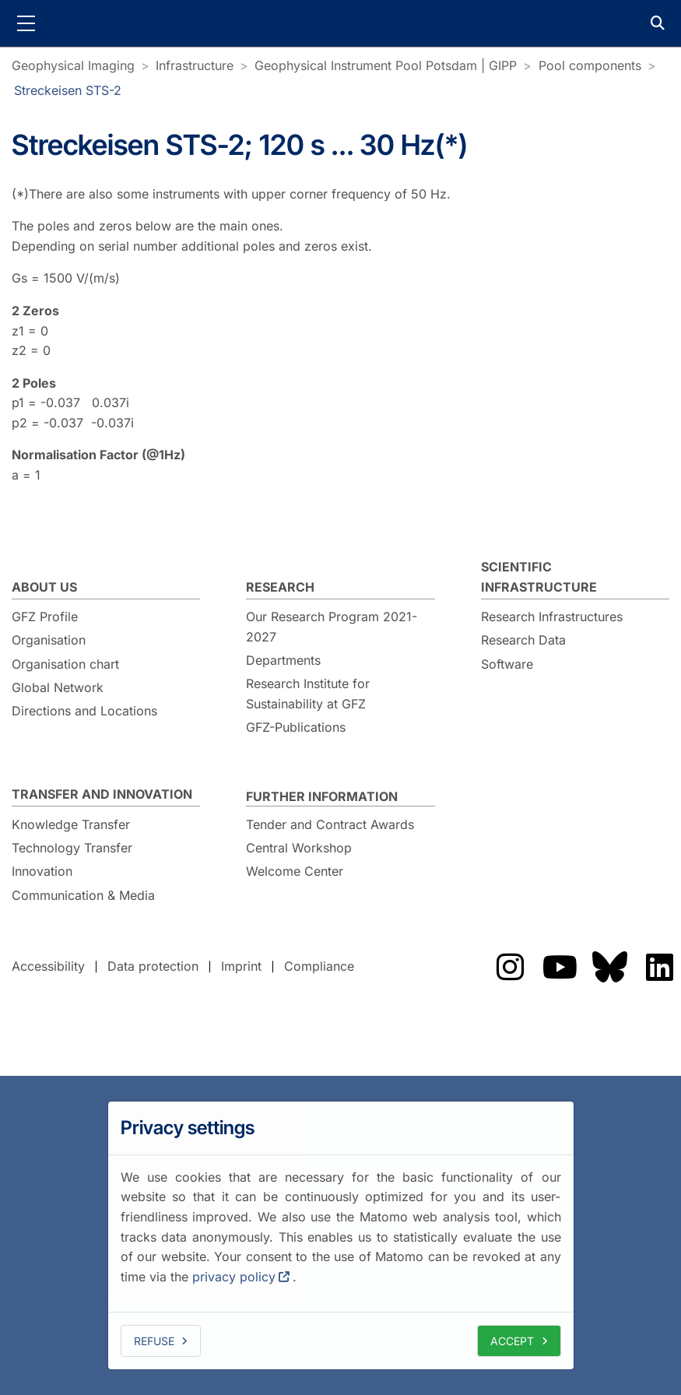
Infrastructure (194, 65)
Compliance (319, 966)
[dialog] (340, 1235)
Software (507, 664)
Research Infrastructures (552, 616)
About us (44, 587)
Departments (283, 660)
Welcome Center (294, 871)
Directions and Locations (84, 711)
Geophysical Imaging (73, 65)
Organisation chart (65, 664)
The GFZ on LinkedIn (659, 967)
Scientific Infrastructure (539, 577)
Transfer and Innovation (102, 794)
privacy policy (234, 1276)
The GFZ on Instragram (510, 967)
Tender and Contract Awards (330, 824)
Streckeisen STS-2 (67, 90)
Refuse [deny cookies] (154, 1341)
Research (280, 587)
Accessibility (48, 966)
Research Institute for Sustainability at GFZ (308, 694)
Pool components (590, 65)
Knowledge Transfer (71, 824)
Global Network (58, 687)
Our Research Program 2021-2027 (331, 627)
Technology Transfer (72, 848)
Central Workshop (299, 848)
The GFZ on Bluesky (609, 967)
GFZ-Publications (296, 727)
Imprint (241, 966)
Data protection (152, 966)
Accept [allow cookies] (512, 1341)
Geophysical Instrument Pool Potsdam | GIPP (385, 65)
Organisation (49, 640)
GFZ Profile (45, 616)
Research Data (523, 640)
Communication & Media (83, 895)
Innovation (42, 871)
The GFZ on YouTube (559, 967)
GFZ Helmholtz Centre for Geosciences (341, 23)
